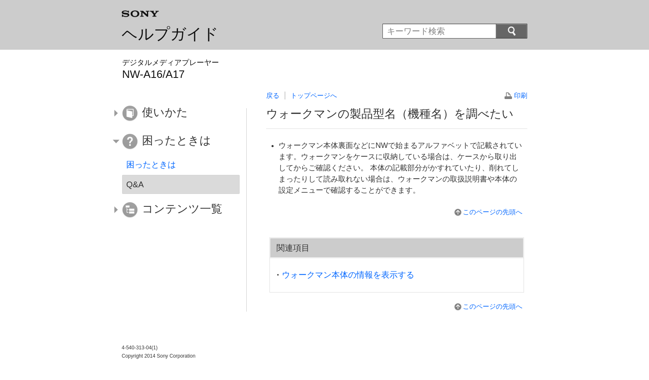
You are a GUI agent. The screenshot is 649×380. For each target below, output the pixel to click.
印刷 (520, 95)
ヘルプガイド (170, 34)
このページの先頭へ (492, 211)
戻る (272, 95)
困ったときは (151, 164)
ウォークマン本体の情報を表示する (348, 274)
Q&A (135, 184)
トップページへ (314, 95)
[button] (175, 114)
